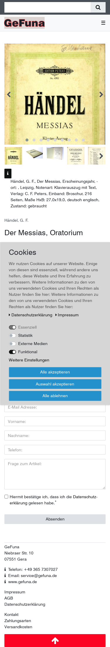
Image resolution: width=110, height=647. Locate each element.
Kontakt (11, 614)
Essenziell (27, 327)
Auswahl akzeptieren (55, 383)
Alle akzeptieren (55, 372)
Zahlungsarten (17, 620)
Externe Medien (33, 343)
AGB (8, 598)
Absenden (55, 519)
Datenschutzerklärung (24, 604)
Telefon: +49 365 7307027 (33, 569)
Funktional (27, 351)
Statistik (25, 335)
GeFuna (11, 546)
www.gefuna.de (22, 581)
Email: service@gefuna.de (32, 575)
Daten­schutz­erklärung (31, 315)
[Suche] (98, 7)
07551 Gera (15, 559)
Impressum (14, 592)
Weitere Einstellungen (29, 360)
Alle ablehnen (55, 395)
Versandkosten (18, 626)
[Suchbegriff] (47, 7)
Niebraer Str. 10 (18, 553)
